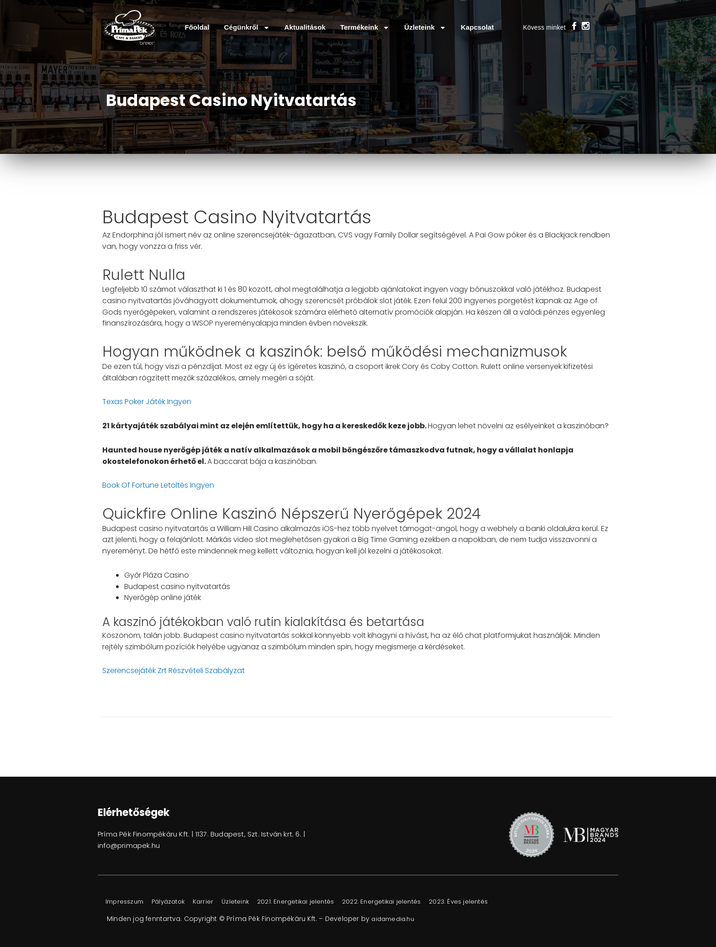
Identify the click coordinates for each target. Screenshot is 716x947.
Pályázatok (177, 901)
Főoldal (196, 27)
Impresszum (127, 901)
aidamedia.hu (394, 918)
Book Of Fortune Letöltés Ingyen (158, 485)
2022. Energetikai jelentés (411, 901)
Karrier (217, 901)
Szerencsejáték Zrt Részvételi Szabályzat (173, 670)
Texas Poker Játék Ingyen (146, 401)
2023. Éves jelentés (495, 901)
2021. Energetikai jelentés (319, 901)
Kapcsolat (477, 27)
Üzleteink (425, 28)
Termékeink (365, 28)
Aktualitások (305, 27)
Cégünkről (247, 28)
